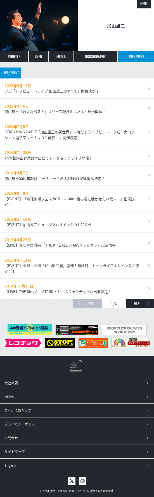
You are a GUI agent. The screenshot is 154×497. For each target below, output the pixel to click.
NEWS (9, 396)
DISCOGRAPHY (95, 57)
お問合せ (11, 437)
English (10, 465)
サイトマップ (14, 451)
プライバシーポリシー (21, 424)
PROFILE (14, 57)
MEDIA (61, 57)
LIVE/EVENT (135, 57)
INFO (38, 57)
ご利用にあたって (17, 410)
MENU (144, 4)
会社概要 (11, 382)
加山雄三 (116, 25)
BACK (90, 303)
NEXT (137, 303)
